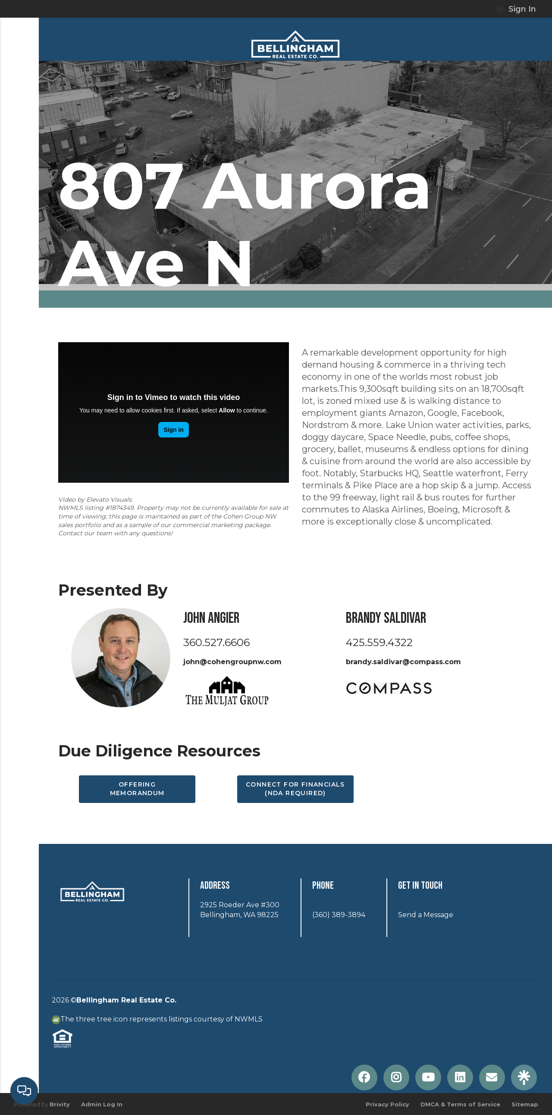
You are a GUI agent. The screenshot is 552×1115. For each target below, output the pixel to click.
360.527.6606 (216, 642)
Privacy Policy (387, 1104)
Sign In (516, 9)
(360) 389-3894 (338, 915)
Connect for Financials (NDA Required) (295, 789)
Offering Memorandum (137, 789)
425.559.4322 (379, 642)
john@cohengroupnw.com (232, 662)
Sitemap (524, 1104)
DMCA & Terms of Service (460, 1104)
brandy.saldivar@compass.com (403, 662)
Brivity (60, 1104)
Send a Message (425, 915)
